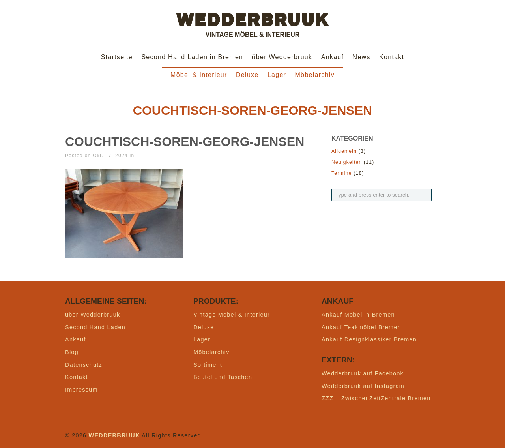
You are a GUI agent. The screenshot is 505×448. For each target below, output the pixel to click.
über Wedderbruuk (282, 57)
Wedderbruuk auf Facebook (363, 373)
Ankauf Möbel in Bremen (358, 314)
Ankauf (332, 57)
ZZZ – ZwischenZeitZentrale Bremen (376, 398)
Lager (276, 74)
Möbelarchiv (315, 74)
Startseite (117, 57)
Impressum (81, 389)
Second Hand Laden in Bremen (192, 57)
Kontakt (391, 57)
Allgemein (344, 151)
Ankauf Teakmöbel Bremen (361, 327)
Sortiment (207, 365)
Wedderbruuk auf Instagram (363, 386)
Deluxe (247, 74)
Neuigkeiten (346, 162)
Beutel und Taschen (222, 377)
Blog (72, 352)
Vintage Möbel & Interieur (231, 314)
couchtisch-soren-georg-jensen (184, 142)
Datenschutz (83, 365)
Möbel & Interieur (198, 74)
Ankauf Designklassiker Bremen (369, 339)
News (361, 57)
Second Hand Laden (95, 327)
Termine (341, 173)
